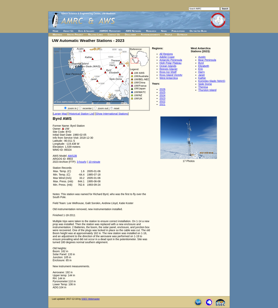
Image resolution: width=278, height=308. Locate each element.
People (168, 34)
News (164, 31)
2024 (162, 95)
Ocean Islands (168, 65)
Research (151, 31)
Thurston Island (207, 90)
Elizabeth (203, 65)
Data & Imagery (86, 31)
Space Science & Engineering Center (80, 13)
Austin (202, 56)
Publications (178, 31)
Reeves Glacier (169, 68)
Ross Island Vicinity (171, 74)
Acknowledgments (150, 34)
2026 (162, 89)
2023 (162, 98)
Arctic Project (75, 34)
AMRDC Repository (110, 31)
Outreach (182, 34)
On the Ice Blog (198, 31)
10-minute (94, 161)
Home (55, 31)
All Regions (166, 53)
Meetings (57, 34)
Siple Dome (205, 84)
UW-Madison (108, 13)
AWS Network (133, 31)
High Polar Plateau (171, 62)
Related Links (95, 34)
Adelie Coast (167, 56)
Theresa (203, 87)
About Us (68, 31)
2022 (162, 101)
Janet (201, 74)
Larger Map (60, 113)
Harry (201, 71)
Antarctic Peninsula (171, 59)
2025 (162, 92)
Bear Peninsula (207, 59)
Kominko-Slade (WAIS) (211, 80)
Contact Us (114, 34)
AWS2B (72, 155)
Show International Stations (112, 113)
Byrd (201, 62)
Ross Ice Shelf (168, 71)
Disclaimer (130, 34)
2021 (162, 104)
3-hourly (81, 161)
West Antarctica (169, 77)
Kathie (202, 77)
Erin (200, 68)
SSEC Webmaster (90, 299)
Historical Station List (81, 113)
